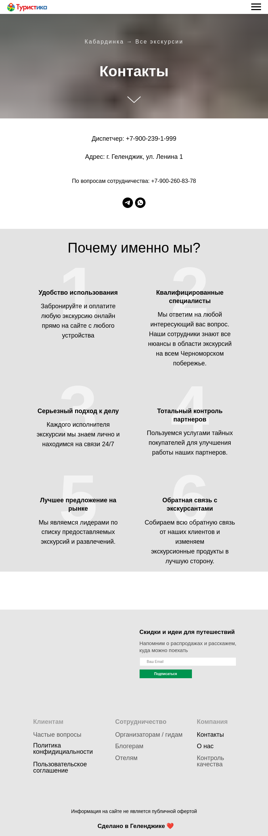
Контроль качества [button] (210, 761)
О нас (205, 746)
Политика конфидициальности (63, 748)
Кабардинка (104, 42)
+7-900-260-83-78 (173, 181)
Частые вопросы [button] (57, 734)
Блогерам (129, 746)
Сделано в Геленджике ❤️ (136, 826)
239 (153, 138)
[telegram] (127, 203)
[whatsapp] (140, 203)
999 (171, 138)
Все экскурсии (159, 42)
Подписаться (165, 674)
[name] (188, 661)
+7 (129, 138)
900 (140, 138)
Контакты (210, 734)
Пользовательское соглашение (60, 767)
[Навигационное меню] (256, 6)
